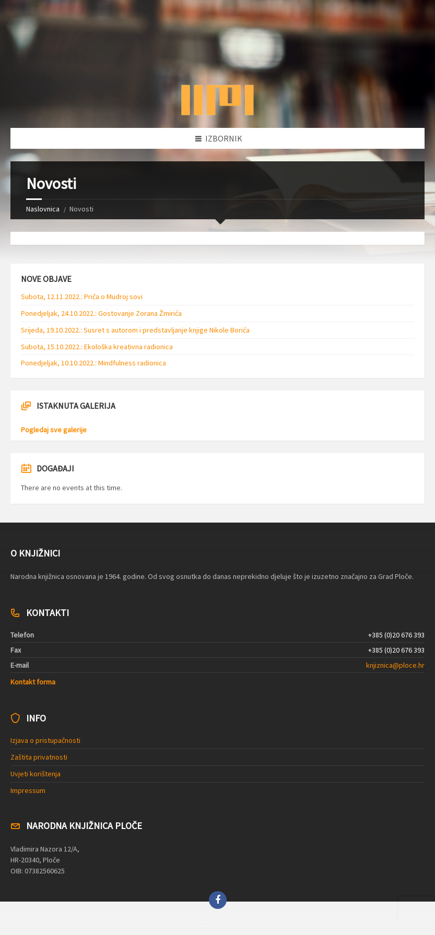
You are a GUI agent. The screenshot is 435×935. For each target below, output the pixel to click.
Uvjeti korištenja (35, 773)
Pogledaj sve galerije (54, 429)
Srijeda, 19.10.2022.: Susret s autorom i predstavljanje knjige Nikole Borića (135, 330)
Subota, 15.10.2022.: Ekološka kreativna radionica (97, 346)
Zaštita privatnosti (38, 757)
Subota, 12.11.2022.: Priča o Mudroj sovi (82, 296)
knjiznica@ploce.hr (395, 665)
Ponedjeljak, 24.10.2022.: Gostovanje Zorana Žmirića (101, 313)
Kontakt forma (32, 682)
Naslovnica (43, 209)
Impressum (27, 790)
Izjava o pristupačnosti (45, 740)
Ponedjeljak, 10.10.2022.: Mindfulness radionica (93, 363)
